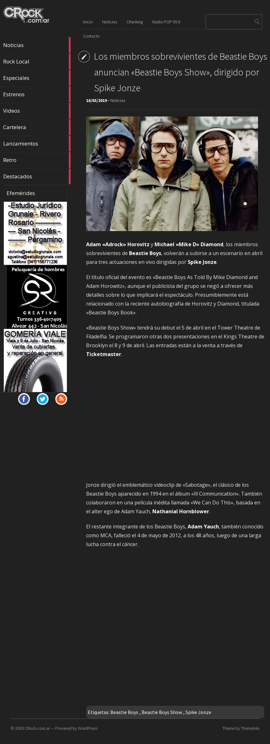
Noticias (37, 45)
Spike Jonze (198, 712)
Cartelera (37, 127)
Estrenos (37, 94)
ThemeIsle (250, 728)
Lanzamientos (37, 144)
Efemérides (21, 193)
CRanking (134, 22)
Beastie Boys (124, 712)
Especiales (37, 78)
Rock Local (37, 61)
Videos (37, 111)
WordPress (87, 728)
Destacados (37, 176)
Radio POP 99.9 (166, 22)
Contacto (91, 36)
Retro (37, 160)
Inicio (88, 22)
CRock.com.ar (37, 728)
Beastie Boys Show (162, 712)
